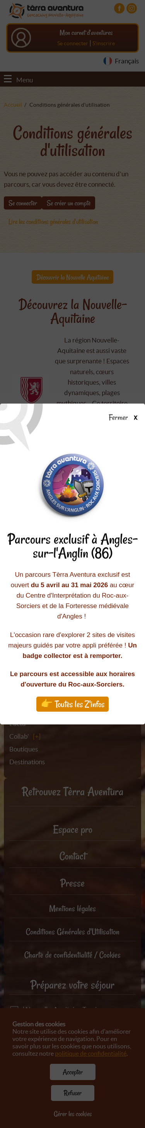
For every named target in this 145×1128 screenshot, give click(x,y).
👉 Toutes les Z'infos (72, 704)
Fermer (126, 418)
